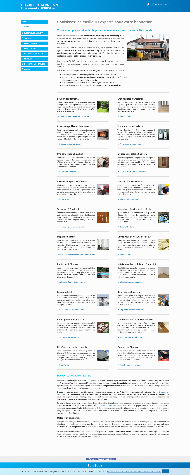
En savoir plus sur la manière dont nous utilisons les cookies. (134, 471)
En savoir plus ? (125, 254)
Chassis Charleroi (126, 227)
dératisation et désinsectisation (109, 405)
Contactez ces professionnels (71, 309)
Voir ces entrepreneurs (129, 199)
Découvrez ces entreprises (130, 282)
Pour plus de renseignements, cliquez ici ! (77, 254)
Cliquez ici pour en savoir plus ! (72, 227)
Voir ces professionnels (69, 337)
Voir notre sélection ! (68, 172)
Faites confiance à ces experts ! (72, 282)
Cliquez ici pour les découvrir (131, 309)
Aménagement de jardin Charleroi (74, 116)
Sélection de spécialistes (130, 365)
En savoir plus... (126, 116)
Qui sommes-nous (160, 4)
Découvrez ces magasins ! (70, 144)
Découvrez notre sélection (130, 337)
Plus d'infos (64, 365)
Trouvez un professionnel (130, 144)
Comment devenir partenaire (101, 459)
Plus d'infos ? (64, 199)
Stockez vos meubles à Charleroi (133, 172)
